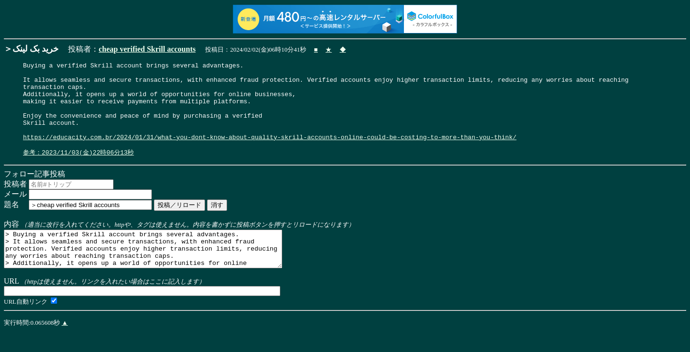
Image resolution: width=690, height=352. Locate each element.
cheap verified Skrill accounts (147, 49)
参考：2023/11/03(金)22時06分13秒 (78, 169)
